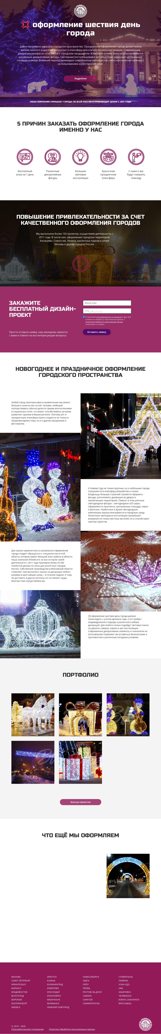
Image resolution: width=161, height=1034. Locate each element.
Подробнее (80, 78)
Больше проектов (81, 802)
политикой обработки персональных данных (104, 322)
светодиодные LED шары (127, 503)
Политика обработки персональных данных (72, 1029)
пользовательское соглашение (109, 317)
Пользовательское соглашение (27, 1029)
